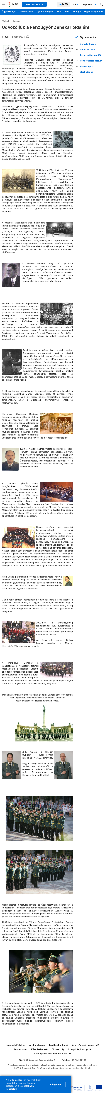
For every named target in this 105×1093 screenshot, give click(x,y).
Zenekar (17, 21)
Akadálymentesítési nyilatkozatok (52, 1053)
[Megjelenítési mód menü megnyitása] (34, 4)
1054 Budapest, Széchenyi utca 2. (39, 1060)
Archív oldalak (37, 1045)
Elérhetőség (86, 72)
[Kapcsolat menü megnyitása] (89, 4)
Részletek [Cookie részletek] (11, 1089)
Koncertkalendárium (91, 60)
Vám (66, 11)
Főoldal (5, 21)
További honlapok (58, 1045)
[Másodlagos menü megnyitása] (3, 4)
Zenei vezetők (88, 49)
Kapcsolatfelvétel (15, 1045)
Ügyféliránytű (9, 11)
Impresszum (20, 1049)
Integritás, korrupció (79, 1049)
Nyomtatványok (44, 11)
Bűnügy (77, 11)
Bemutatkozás (88, 44)
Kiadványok (86, 66)
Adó (59, 11)
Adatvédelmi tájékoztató (85, 1045)
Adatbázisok (26, 11)
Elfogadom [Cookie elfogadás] (55, 1084)
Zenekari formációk (90, 55)
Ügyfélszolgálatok (93, 11)
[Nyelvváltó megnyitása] (76, 4)
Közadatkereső (39, 1049)
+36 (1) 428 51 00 (78, 1060)
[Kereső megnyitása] (101, 4)
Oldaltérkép (58, 1049)
